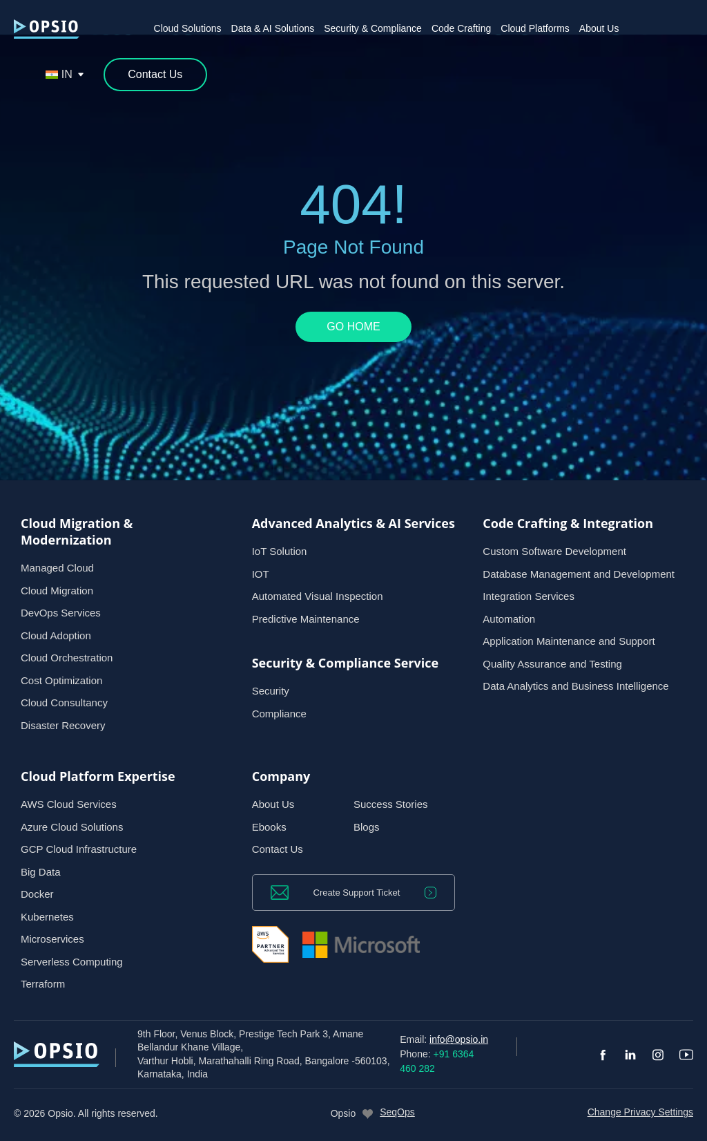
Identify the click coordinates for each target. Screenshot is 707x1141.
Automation (509, 619)
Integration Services (528, 596)
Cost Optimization (61, 680)
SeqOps (397, 1112)
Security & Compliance (373, 28)
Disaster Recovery (63, 725)
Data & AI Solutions (273, 28)
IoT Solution (279, 551)
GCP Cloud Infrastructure (79, 849)
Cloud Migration (57, 590)
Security (270, 691)
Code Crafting (461, 28)
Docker (37, 894)
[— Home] (46, 29)
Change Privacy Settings (640, 1112)
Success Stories (391, 804)
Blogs (367, 827)
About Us (599, 28)
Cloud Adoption (56, 635)
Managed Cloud (57, 568)
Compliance (279, 713)
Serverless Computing (72, 962)
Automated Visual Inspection (317, 596)
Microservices (52, 939)
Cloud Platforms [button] (535, 28)
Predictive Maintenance (306, 619)
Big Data (41, 872)
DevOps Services (61, 613)
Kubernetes (47, 917)
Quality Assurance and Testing (552, 664)
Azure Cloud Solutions (72, 827)
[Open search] (26, 75)
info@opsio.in (458, 1039)
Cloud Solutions (188, 28)
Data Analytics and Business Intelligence (575, 686)
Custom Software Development (554, 551)
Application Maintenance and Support (569, 641)
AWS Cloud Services (69, 804)
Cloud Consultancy (64, 702)
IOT (260, 574)
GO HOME (353, 326)
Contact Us (277, 849)
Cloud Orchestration (67, 657)
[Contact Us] (155, 74)
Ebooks (269, 827)
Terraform (43, 984)
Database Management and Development (579, 574)
